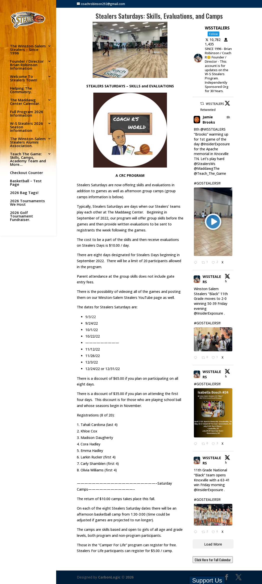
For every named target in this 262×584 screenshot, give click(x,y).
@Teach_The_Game (210, 173)
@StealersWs (204, 163)
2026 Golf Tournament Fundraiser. (21, 216)
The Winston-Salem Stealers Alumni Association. (28, 142)
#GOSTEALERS (206, 183)
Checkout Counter (26, 173)
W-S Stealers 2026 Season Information (26, 127)
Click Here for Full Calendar (213, 559)
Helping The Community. (21, 90)
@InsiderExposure (215, 144)
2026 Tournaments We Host (27, 203)
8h (228, 117)
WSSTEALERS (212, 279)
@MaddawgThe (207, 168)
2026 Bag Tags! (24, 193)
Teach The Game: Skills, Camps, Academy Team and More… (28, 159)
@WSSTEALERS (213, 129)
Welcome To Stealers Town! (23, 78)
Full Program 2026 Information (26, 114)
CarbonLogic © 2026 (115, 577)
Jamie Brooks (209, 120)
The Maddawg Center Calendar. (25, 102)
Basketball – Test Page (26, 183)
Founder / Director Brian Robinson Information (27, 65)
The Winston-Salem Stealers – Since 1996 (28, 49)
